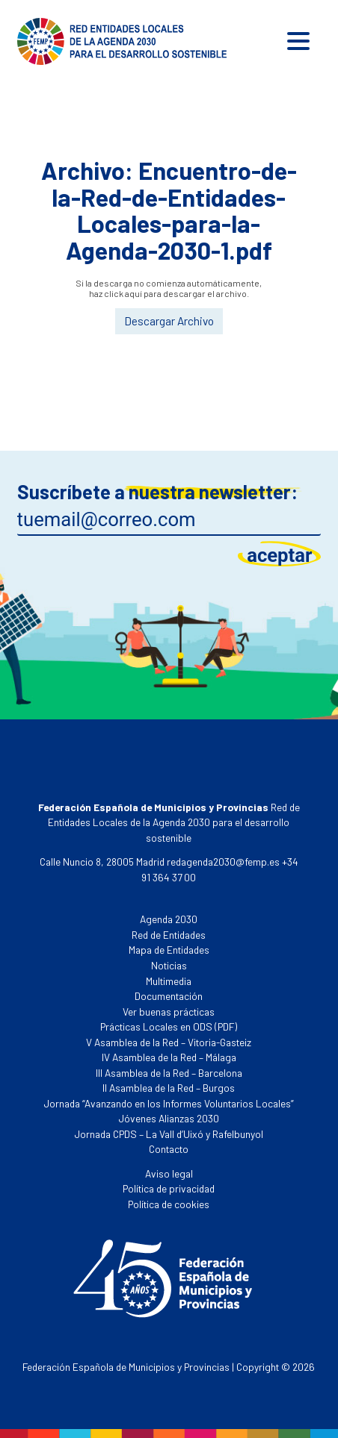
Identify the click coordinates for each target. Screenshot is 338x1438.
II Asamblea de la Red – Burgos (168, 1087)
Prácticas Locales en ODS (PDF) (168, 1026)
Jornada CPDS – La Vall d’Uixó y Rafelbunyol (169, 1134)
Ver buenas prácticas (169, 1011)
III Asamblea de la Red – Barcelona (169, 1072)
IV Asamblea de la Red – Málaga (169, 1057)
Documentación (169, 996)
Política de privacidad (169, 1188)
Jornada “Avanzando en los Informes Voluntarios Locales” (169, 1103)
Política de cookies (168, 1204)
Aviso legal (169, 1173)
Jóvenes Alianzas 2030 (169, 1118)
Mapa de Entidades (169, 949)
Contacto (168, 1148)
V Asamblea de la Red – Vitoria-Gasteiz (168, 1042)
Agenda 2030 (168, 919)
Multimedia (168, 981)
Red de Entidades (169, 934)
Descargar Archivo (169, 321)
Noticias (169, 965)
